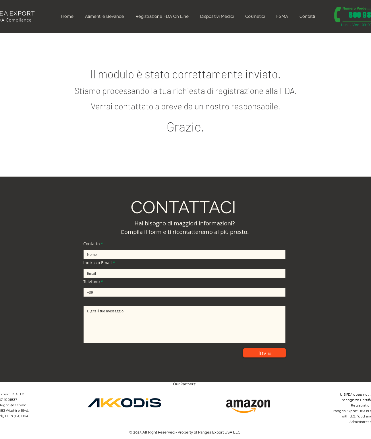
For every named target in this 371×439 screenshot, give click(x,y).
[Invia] (264, 352)
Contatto (91, 244)
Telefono (91, 282)
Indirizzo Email (97, 263)
